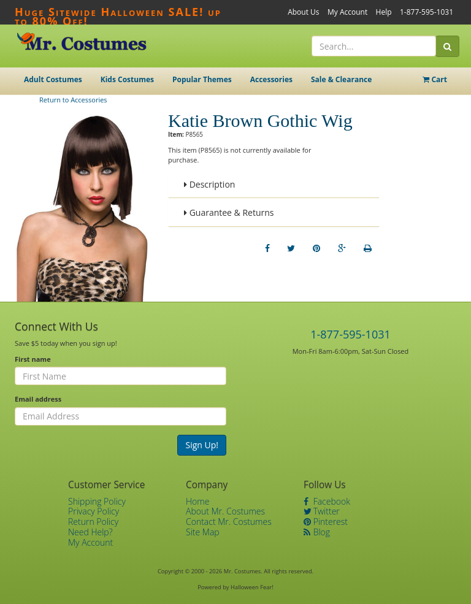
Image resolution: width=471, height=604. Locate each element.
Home (197, 501)
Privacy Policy (93, 511)
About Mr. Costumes (225, 511)
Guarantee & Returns (229, 212)
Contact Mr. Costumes (229, 521)
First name (33, 359)
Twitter (322, 511)
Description (209, 184)
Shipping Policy (97, 501)
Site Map (203, 532)
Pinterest (326, 521)
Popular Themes (202, 79)
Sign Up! (201, 445)
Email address (38, 398)
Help (384, 12)
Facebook (327, 501)
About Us (303, 12)
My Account (347, 12)
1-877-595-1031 (426, 12)
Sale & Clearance (341, 79)
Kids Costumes (127, 79)
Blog (317, 532)
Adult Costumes (53, 79)
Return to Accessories (73, 99)
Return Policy (93, 521)
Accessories (271, 79)
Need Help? (90, 532)
